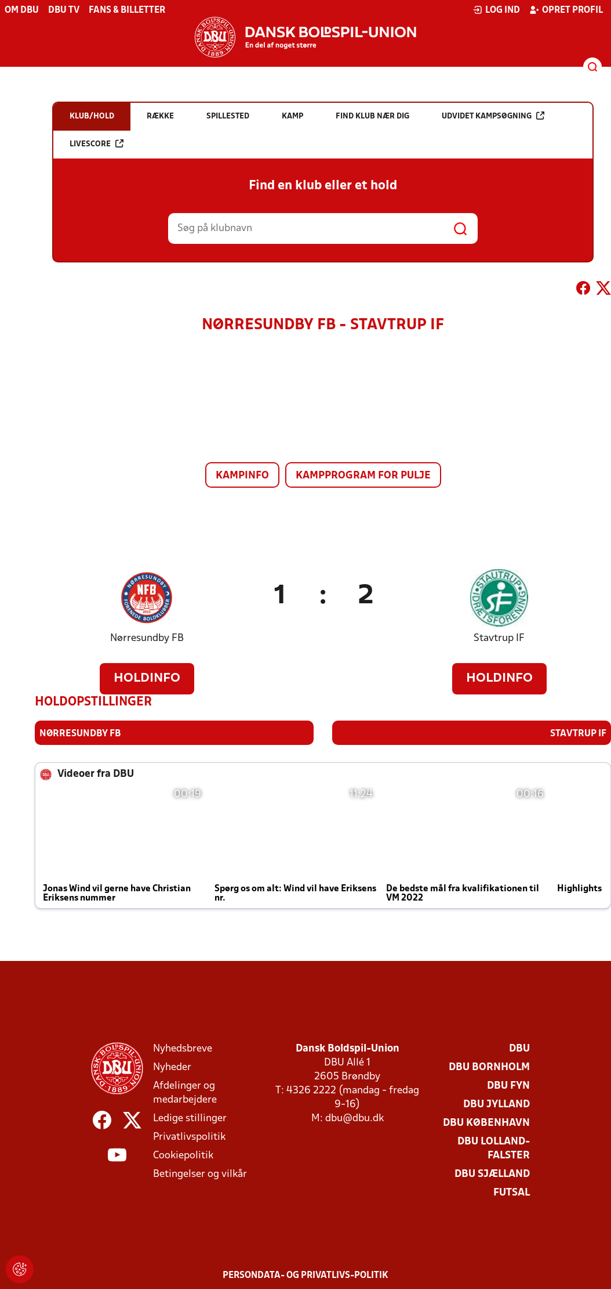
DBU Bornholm (489, 1067)
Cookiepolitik (183, 1156)
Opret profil (566, 10)
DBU (519, 1049)
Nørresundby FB (147, 638)
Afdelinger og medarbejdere (185, 1093)
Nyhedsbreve (182, 1049)
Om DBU (22, 10)
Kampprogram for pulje (363, 476)
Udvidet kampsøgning (493, 115)
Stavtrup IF (499, 638)
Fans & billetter (127, 10)
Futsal (511, 1193)
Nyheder (172, 1067)
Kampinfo (242, 476)
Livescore (96, 143)
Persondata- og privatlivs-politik (305, 1276)
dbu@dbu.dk (354, 1119)
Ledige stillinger (190, 1119)
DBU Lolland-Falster (493, 1149)
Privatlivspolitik (189, 1137)
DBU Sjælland (492, 1174)
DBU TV (63, 10)
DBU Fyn (508, 1086)
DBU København (486, 1123)
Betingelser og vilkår (200, 1174)
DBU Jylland (496, 1105)
